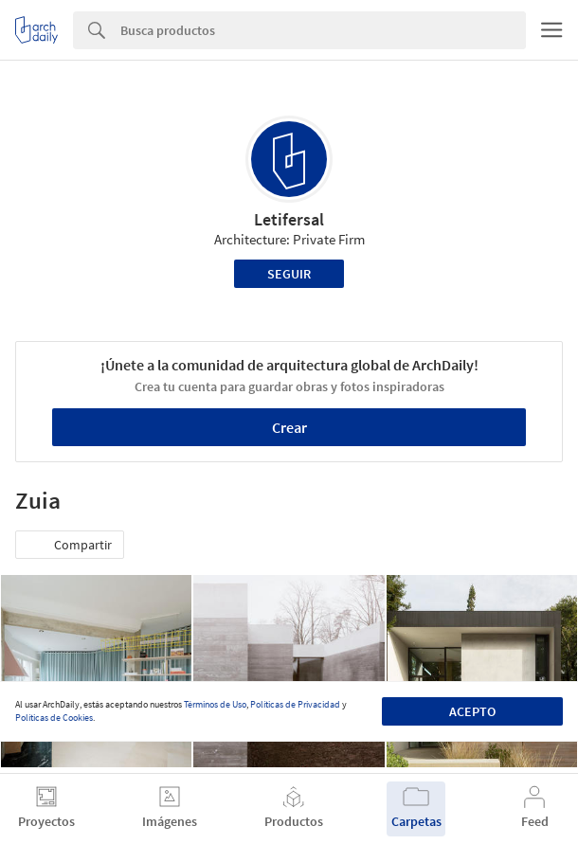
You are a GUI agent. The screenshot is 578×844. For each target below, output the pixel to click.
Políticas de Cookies (54, 717)
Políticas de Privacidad (295, 704)
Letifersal (289, 219)
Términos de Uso (215, 704)
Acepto (472, 711)
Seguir (289, 273)
